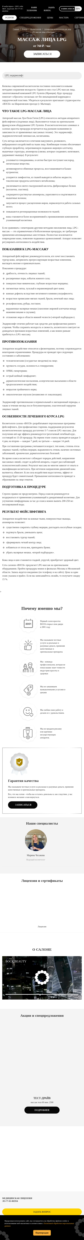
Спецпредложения (30, 18)
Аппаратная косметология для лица (57, 29)
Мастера (64, 18)
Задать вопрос (42, 1212)
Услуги (9, 18)
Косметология (35, 29)
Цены (50, 18)
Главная (16, 29)
